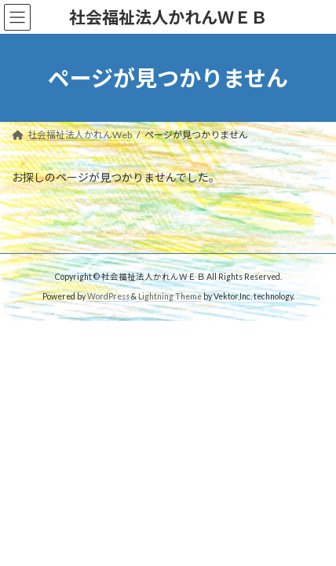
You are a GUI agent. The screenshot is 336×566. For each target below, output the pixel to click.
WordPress (108, 296)
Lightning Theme (170, 296)
